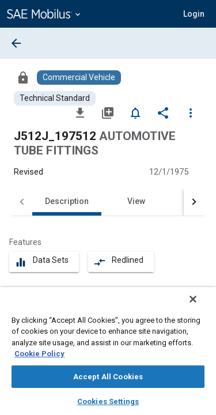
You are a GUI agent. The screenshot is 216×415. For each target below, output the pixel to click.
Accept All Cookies (108, 376)
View (136, 201)
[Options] (190, 112)
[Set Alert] (135, 112)
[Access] (23, 77)
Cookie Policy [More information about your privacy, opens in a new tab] (39, 353)
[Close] (201, 306)
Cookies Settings (108, 401)
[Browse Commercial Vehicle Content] (79, 77)
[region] (108, 355)
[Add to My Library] (107, 112)
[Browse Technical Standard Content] (55, 98)
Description (67, 201)
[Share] (163, 112)
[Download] (80, 112)
